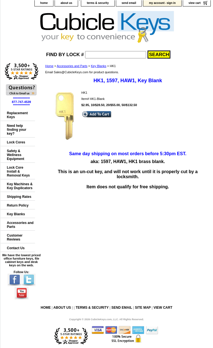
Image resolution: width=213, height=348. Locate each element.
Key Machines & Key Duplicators (20, 186)
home (44, 2)
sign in (171, 2)
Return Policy (18, 205)
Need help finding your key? (16, 130)
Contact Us (16, 248)
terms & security (98, 2)
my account (157, 2)
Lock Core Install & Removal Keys (18, 171)
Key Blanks (98, 66)
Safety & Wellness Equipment (15, 155)
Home (49, 66)
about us (66, 2)
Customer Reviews (15, 237)
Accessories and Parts (72, 66)
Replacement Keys (17, 115)
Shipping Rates (19, 197)
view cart (195, 2)
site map (143, 308)
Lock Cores (16, 142)
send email (129, 2)
